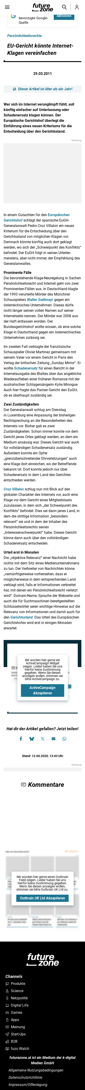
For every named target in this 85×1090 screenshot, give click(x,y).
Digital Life (16, 1005)
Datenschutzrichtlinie (25, 1077)
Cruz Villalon (14, 489)
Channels (13, 976)
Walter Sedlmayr (40, 300)
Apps (12, 1020)
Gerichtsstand (21, 617)
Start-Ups (15, 1034)
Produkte (15, 983)
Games (13, 1012)
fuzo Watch (17, 1048)
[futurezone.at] (42, 959)
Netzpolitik (16, 998)
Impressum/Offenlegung (28, 1085)
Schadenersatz (26, 368)
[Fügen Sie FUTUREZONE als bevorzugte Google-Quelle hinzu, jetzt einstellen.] (42, 16)
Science (14, 991)
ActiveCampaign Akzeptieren (42, 690)
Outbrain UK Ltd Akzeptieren (42, 898)
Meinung (15, 1027)
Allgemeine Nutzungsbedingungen (36, 1070)
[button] (64, 7)
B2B (11, 1041)
